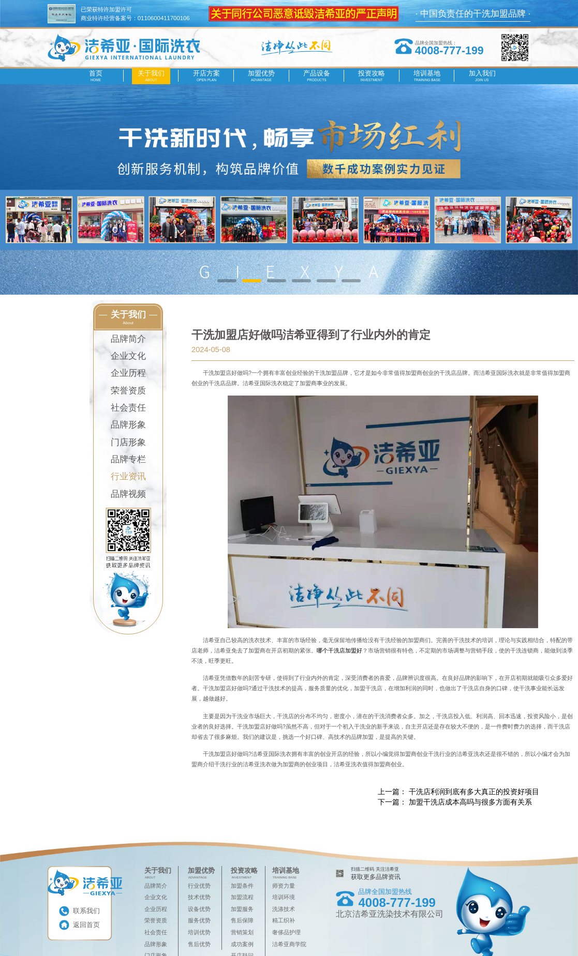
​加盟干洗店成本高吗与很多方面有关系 (470, 802)
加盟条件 (242, 886)
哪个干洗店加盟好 (339, 650)
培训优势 (199, 932)
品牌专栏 (128, 459)
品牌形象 (128, 425)
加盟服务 (242, 909)
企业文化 (128, 356)
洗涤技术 (283, 909)
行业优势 (199, 886)
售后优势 (199, 944)
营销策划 (242, 932)
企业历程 (128, 373)
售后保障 (242, 920)
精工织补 (283, 920)
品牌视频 (128, 494)
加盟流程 (242, 897)
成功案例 (242, 944)
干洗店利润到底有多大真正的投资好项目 (474, 791)
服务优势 (199, 920)
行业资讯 (128, 476)
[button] (226, 281)
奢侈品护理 (286, 932)
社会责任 (128, 408)
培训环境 (283, 897)
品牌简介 (128, 339)
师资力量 (283, 886)
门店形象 (128, 442)
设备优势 (199, 909)
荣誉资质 (128, 391)
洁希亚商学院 (289, 944)
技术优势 (199, 897)
